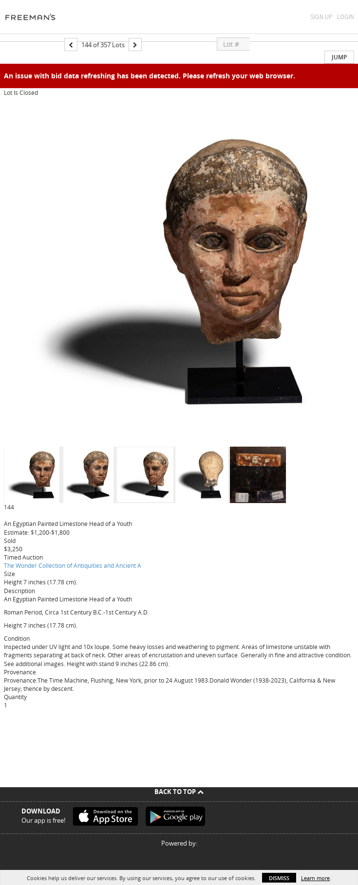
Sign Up (321, 17)
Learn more (315, 878)
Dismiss (279, 878)
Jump (339, 57)
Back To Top (179, 791)
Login (345, 17)
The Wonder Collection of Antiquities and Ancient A (72, 565)
